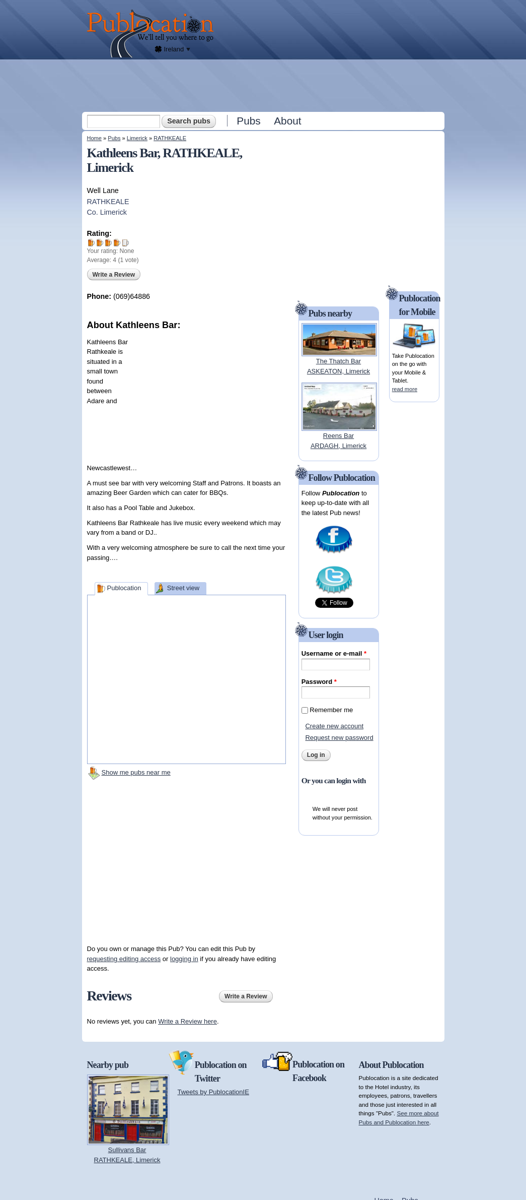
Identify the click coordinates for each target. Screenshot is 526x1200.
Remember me (331, 710)
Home (94, 138)
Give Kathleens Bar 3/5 (108, 242)
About (287, 121)
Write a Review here (187, 1021)
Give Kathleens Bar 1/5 (91, 242)
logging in (184, 959)
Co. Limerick (107, 212)
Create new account (334, 726)
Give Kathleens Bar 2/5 (100, 242)
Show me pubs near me (136, 772)
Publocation (124, 588)
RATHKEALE (170, 138)
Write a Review (114, 274)
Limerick (137, 138)
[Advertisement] (264, 85)
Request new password (339, 737)
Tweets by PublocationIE (213, 1092)
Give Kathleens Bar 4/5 (117, 242)
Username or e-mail (334, 653)
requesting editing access (124, 959)
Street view (183, 588)
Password (319, 681)
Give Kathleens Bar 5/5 (125, 242)
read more (404, 389)
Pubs (248, 121)
